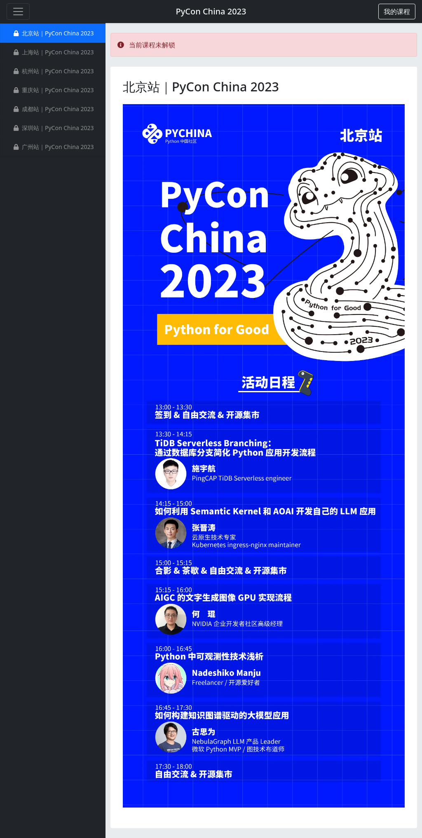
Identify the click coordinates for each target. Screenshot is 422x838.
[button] (396, 11)
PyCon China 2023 (211, 11)
